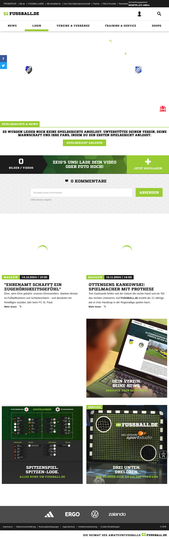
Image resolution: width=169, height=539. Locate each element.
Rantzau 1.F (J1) (138, 83)
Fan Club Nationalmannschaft (77, 4)
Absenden (149, 192)
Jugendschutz (68, 527)
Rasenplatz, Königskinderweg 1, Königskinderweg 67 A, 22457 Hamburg (84, 53)
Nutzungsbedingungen (49, 527)
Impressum (8, 527)
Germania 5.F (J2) (28, 83)
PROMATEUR (10, 4)
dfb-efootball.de (54, 4)
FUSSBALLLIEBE (36, 4)
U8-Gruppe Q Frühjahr (84, 42)
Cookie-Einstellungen (110, 527)
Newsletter (123, 4)
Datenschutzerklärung (26, 527)
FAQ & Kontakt (109, 4)
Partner (96, 4)
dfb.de (22, 4)
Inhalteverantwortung (87, 527)
